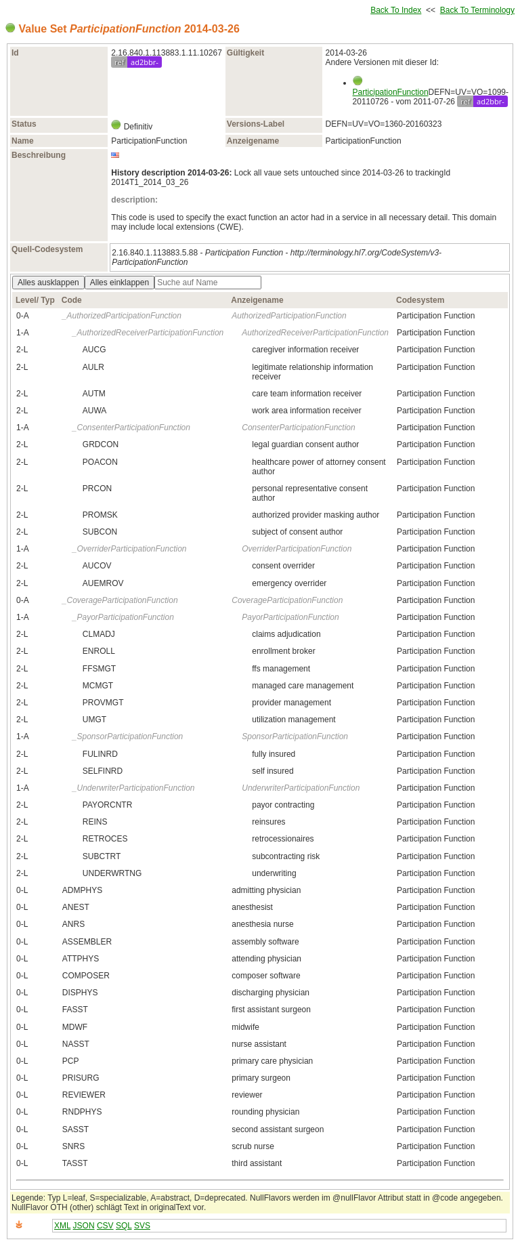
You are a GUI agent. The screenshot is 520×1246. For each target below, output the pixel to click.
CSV (105, 1225)
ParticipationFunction (391, 92)
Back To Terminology (477, 10)
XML (62, 1225)
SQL (124, 1225)
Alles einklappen (119, 282)
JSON (84, 1225)
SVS (142, 1225)
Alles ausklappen (48, 282)
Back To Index (395, 10)
